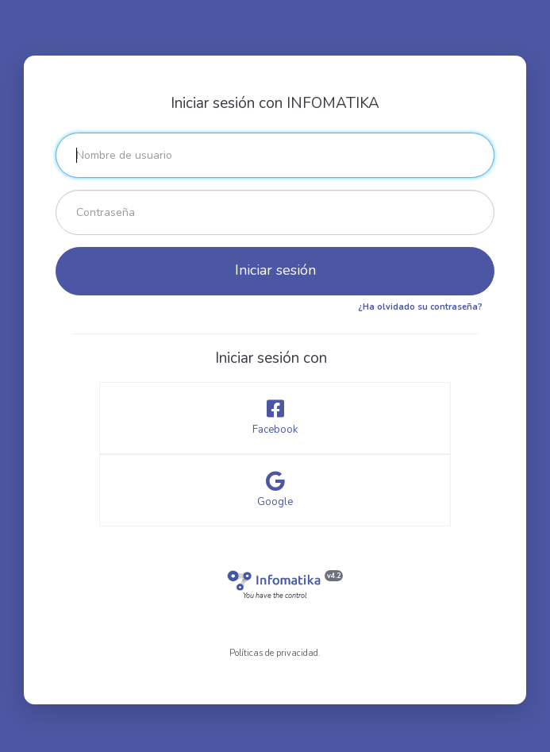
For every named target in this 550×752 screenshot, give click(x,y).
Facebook (275, 418)
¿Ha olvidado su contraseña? (420, 307)
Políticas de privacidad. (275, 653)
